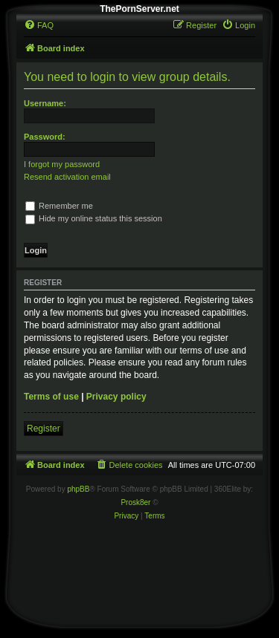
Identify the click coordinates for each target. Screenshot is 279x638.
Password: (44, 136)
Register (43, 428)
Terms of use (51, 396)
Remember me (59, 205)
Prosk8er (135, 502)
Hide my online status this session (93, 218)
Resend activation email (67, 176)
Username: (45, 103)
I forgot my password (62, 164)
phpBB (78, 489)
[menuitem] (39, 25)
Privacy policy (116, 396)
